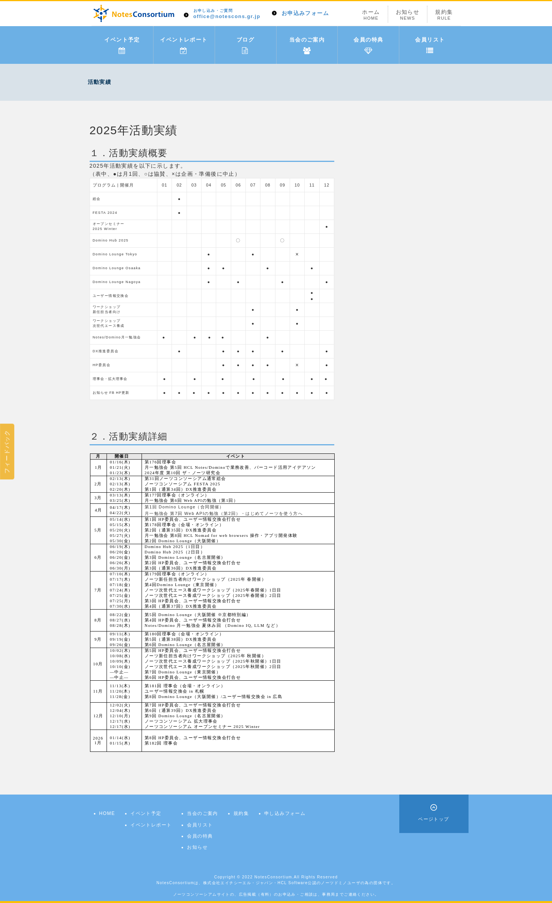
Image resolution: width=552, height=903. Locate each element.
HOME (107, 813)
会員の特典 (368, 45)
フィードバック (7, 451)
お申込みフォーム (305, 13)
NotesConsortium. (274, 877)
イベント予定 (122, 45)
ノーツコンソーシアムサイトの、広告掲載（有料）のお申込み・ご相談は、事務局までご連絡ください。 (276, 894)
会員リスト (430, 45)
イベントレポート (183, 45)
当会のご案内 (307, 45)
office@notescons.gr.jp (226, 14)
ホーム (371, 15)
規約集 (444, 15)
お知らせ (408, 15)
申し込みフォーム (284, 813)
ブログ (245, 45)
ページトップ (433, 819)
